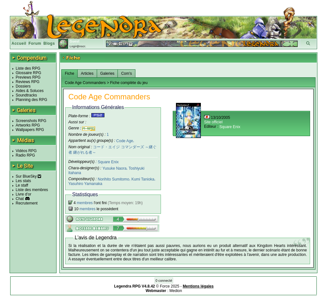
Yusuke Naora (114, 168)
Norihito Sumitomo (113, 179)
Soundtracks (26, 95)
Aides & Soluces (29, 90)
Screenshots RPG (31, 121)
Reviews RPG (28, 82)
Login (74, 46)
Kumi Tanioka (142, 179)
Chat (20, 198)
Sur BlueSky (28, 176)
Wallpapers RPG (30, 129)
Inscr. (82, 46)
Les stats (23, 181)
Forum (34, 43)
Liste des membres (32, 190)
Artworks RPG (28, 125)
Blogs (49, 43)
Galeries (107, 73)
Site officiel (213, 122)
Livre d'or (23, 194)
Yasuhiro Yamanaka (85, 183)
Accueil (18, 43)
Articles (87, 73)
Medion (176, 290)
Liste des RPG (28, 68)
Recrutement (27, 203)
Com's (126, 73)
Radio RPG (25, 155)
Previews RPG (28, 77)
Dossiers (23, 86)
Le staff (22, 185)
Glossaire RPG (28, 73)
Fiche (69, 73)
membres (85, 203)
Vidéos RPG (26, 151)
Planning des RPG (31, 99)
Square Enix (108, 162)
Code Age (124, 140)
